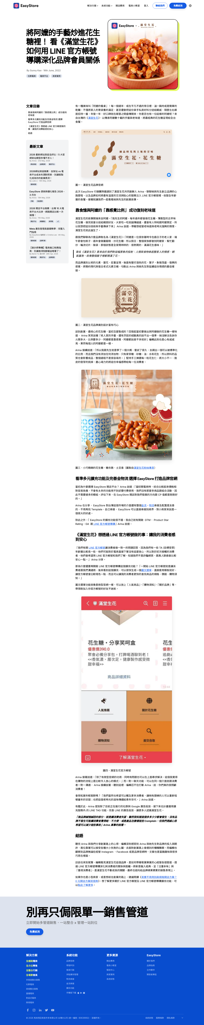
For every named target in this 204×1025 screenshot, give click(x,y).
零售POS (70, 965)
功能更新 (40, 201)
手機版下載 (75, 992)
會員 (31, 975)
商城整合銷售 (32, 989)
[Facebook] (27, 1010)
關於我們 (151, 961)
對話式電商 (31, 998)
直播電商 (30, 993)
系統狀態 (110, 979)
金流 (143, 505)
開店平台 (33, 221)
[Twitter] (46, 1010)
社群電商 (32, 76)
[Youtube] (52, 1010)
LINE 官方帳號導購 (104, 523)
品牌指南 (151, 965)
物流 (151, 505)
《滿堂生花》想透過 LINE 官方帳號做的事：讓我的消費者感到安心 (47, 127)
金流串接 (70, 983)
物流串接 (70, 979)
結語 (30, 133)
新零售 (51, 221)
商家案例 (56, 76)
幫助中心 (110, 970)
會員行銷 (70, 970)
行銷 (31, 970)
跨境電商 (30, 1002)
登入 (146, 5)
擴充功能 (70, 988)
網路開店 (42, 221)
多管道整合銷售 (33, 980)
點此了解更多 (85, 885)
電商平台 (44, 76)
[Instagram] (34, 1010)
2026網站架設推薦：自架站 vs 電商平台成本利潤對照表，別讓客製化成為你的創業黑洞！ (46, 174)
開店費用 (120, 5)
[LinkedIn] (40, 1010)
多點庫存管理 (72, 974)
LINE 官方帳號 (97, 547)
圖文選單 (146, 570)
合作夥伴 (151, 970)
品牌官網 (42, 164)
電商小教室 (134, 5)
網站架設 (33, 164)
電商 (31, 961)
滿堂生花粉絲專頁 (144, 467)
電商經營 (33, 184)
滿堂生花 (93, 117)
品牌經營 (52, 257)
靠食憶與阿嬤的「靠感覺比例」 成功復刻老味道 (47, 114)
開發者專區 (152, 974)
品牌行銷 (42, 241)
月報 (32, 201)
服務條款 (160, 1018)
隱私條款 (171, 1018)
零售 (31, 965)
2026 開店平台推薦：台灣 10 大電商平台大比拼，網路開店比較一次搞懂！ (46, 212)
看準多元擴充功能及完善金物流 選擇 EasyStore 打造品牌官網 (45, 120)
